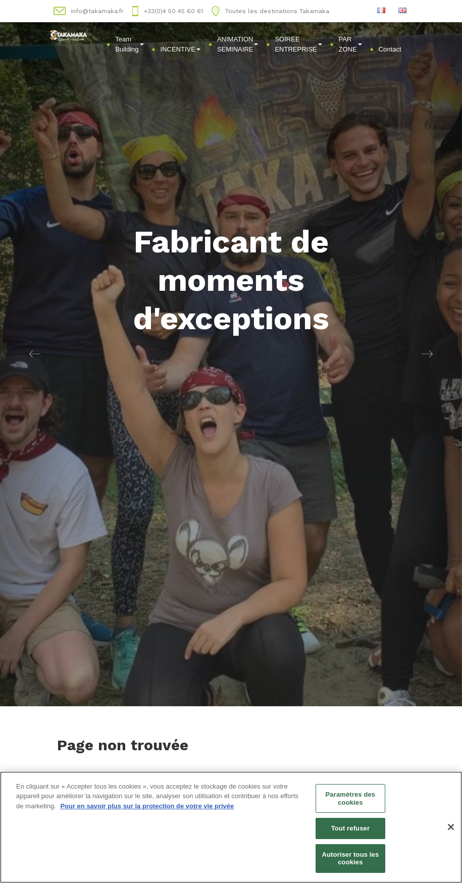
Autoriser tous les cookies (350, 858)
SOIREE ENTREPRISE (298, 44)
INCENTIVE (180, 49)
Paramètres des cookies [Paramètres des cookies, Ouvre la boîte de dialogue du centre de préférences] (351, 798)
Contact (390, 49)
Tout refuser (350, 828)
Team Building (129, 44)
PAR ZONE (350, 44)
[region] (231, 827)
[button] (34, 353)
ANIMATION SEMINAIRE (238, 44)
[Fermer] (451, 827)
